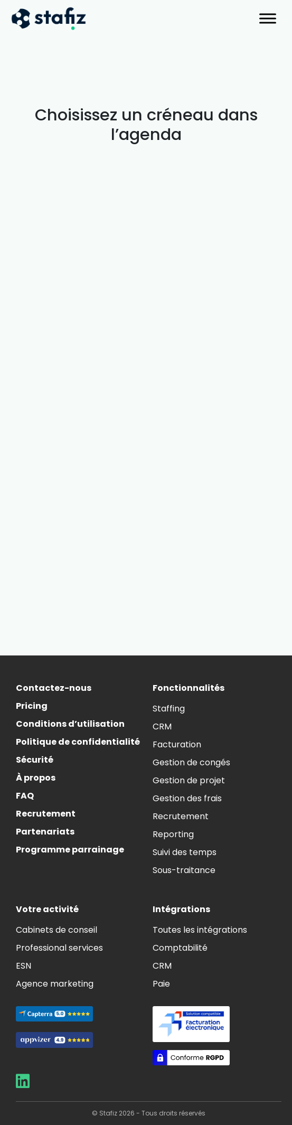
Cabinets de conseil (56, 930)
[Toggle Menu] (267, 18)
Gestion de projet (189, 780)
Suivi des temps (184, 852)
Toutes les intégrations (200, 930)
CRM (162, 726)
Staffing (169, 708)
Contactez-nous (53, 688)
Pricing (32, 706)
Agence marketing (54, 984)
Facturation (177, 744)
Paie (161, 984)
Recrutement (46, 814)
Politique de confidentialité (78, 742)
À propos (35, 778)
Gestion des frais (187, 798)
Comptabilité (180, 948)
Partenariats (45, 832)
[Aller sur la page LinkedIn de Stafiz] (23, 1084)
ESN (23, 966)
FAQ (25, 796)
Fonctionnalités (188, 688)
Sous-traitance (184, 870)
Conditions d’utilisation (70, 724)
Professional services (59, 948)
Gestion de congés (191, 762)
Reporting (173, 834)
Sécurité (34, 760)
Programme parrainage (70, 849)
